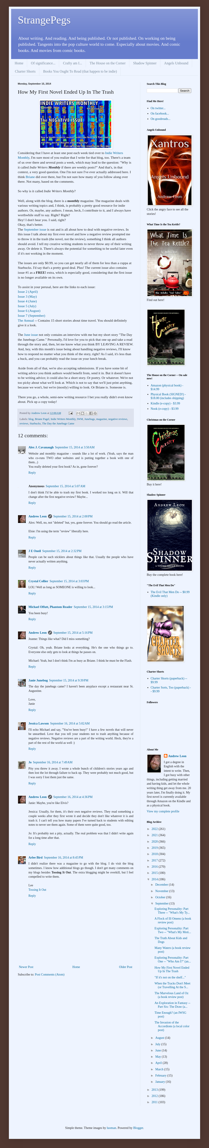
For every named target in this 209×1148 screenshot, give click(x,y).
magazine (101, 419)
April (159, 1063)
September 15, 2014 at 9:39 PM (68, 680)
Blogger (138, 1128)
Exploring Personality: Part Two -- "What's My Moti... (173, 930)
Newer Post (26, 967)
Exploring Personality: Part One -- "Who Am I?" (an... (173, 959)
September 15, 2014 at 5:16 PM (72, 632)
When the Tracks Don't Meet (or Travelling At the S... (172, 985)
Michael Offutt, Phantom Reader (50, 607)
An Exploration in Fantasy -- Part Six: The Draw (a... (172, 1004)
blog (30, 419)
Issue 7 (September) (31, 315)
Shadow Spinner (145, 63)
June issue (31, 334)
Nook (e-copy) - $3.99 (165, 408)
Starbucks (35, 423)
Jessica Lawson (38, 723)
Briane (30, 177)
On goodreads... (161, 119)
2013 (155, 1089)
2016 (155, 866)
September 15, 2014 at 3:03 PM (69, 581)
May (158, 1056)
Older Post (126, 967)
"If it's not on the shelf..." (170, 977)
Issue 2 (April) (28, 291)
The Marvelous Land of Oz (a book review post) (171, 995)
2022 (155, 829)
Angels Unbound (176, 63)
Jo (30, 762)
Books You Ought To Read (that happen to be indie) (80, 71)
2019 (155, 847)
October (160, 897)
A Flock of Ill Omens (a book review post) (173, 920)
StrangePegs (44, 20)
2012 (155, 1096)
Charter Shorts (25, 71)
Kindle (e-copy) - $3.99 (165, 403)
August (160, 1037)
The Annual (26, 320)
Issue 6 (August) (29, 311)
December (162, 884)
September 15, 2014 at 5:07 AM (65, 486)
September (162, 903)
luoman (111, 1128)
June (158, 1050)
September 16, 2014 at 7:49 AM (52, 762)
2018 (155, 854)
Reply (32, 472)
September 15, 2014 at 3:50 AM (74, 447)
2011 (155, 1102)
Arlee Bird (35, 857)
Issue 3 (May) (27, 296)
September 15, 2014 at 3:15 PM (93, 607)
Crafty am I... (72, 63)
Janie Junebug (38, 680)
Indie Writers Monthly (63, 419)
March (159, 1069)
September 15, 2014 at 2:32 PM (61, 551)
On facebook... (160, 113)
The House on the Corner (108, 63)
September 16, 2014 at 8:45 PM (63, 857)
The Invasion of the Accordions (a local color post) (172, 1026)
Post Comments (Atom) (49, 974)
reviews (24, 423)
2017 (155, 860)
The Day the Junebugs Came (58, 423)
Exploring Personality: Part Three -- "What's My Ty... (172, 910)
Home (19, 63)
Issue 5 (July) (27, 306)
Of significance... (43, 63)
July (158, 1044)
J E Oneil (34, 551)
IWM (80, 419)
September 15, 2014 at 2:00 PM (72, 516)
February (161, 1075)
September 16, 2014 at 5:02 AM (70, 723)
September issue (35, 229)
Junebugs (89, 419)
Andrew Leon (37, 516)
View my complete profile (163, 811)
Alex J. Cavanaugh (41, 447)
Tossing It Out (37, 889)
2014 (155, 879)
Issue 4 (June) (27, 301)
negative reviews (117, 419)
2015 (155, 873)
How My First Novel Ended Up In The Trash (172, 969)
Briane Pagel (42, 419)
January (160, 1081)
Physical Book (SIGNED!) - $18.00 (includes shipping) (168, 396)
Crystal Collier (38, 581)
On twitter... (158, 108)
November (162, 891)
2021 (155, 835)
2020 (155, 841)
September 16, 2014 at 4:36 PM (72, 797)
